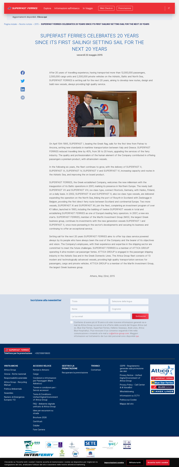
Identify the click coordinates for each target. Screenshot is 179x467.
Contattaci (96, 370)
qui (137, 336)
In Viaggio (88, 5)
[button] (89, 301)
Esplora (47, 5)
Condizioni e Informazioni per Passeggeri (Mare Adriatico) (44, 380)
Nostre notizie (25, 24)
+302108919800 (42, 353)
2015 (36, 24)
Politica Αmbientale (13, 389)
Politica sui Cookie (128, 400)
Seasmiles (8, 393)
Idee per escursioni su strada (43, 411)
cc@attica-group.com (119, 333)
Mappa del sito (127, 404)
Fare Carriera (39, 429)
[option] (28, 445)
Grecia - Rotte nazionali (15, 374)
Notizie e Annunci (41, 370)
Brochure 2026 (40, 417)
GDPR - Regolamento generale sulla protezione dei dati (132, 368)
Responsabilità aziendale (15, 378)
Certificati (37, 421)
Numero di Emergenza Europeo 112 (14, 398)
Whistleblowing (127, 391)
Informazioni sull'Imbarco (67, 5)
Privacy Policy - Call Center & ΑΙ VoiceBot (132, 386)
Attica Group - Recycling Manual (15, 383)
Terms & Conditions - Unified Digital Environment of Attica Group (45, 397)
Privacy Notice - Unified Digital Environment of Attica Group (131, 378)
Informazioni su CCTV (130, 395)
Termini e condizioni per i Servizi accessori (44, 388)
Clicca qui (42, 14)
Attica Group (10, 370)
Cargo (36, 374)
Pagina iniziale (10, 24)
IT (169, 5)
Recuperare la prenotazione (75, 372)
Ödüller (36, 425)
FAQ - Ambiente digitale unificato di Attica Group (44, 405)
